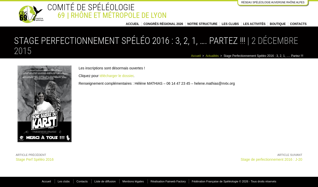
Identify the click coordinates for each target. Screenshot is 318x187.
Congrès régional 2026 (163, 24)
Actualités (212, 56)
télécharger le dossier (117, 76)
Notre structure (202, 24)
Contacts (298, 24)
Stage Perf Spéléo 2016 (35, 159)
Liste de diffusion (105, 181)
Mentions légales (133, 181)
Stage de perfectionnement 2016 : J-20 (271, 159)
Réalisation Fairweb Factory (168, 181)
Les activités (254, 24)
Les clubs (230, 24)
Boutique (278, 24)
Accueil (132, 24)
